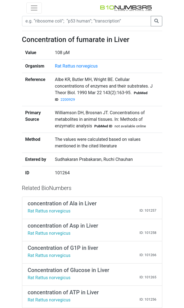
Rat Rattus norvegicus (76, 66)
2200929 (68, 99)
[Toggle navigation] (34, 7)
